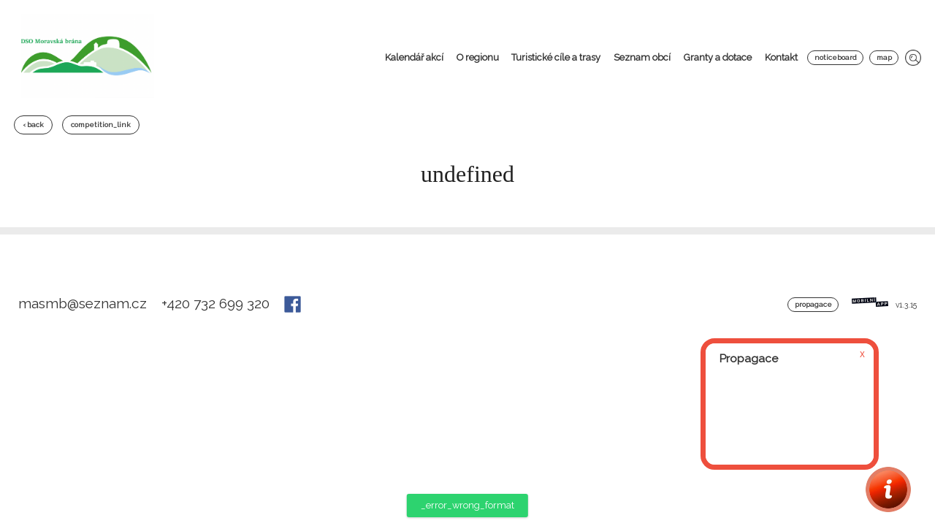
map (884, 57)
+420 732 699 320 (217, 303)
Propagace (813, 304)
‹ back (33, 125)
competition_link (101, 125)
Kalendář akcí (414, 57)
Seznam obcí (642, 57)
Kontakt (781, 57)
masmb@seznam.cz (84, 303)
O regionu (478, 57)
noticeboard (835, 57)
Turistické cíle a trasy (555, 57)
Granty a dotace (718, 57)
